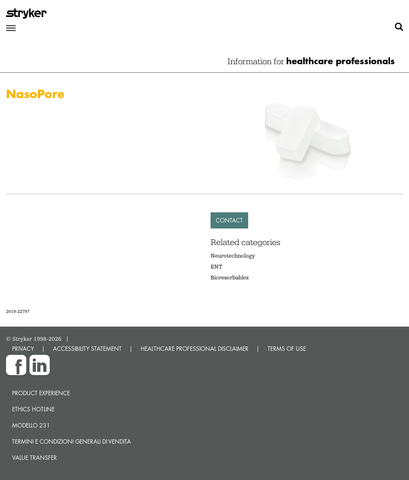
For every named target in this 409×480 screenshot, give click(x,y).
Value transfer (34, 457)
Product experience (41, 393)
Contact (229, 220)
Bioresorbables (230, 277)
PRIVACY (23, 348)
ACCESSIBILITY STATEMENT (87, 348)
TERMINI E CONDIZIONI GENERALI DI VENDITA (71, 441)
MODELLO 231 (31, 425)
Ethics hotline (33, 409)
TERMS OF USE (287, 348)
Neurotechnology (233, 255)
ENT (216, 266)
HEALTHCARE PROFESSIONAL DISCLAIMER (195, 348)
